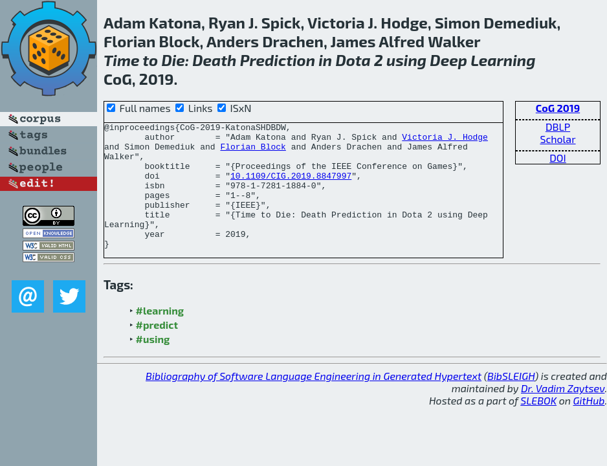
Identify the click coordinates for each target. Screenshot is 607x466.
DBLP (558, 126)
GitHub (589, 425)
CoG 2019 (558, 108)
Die (172, 59)
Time (122, 59)
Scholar (557, 139)
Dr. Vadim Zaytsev (562, 413)
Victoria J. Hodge (445, 140)
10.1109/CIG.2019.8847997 (290, 187)
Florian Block (252, 152)
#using (153, 364)
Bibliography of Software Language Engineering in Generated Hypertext (313, 401)
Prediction (277, 59)
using (406, 59)
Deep (448, 59)
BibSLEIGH (511, 401)
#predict (157, 350)
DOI (557, 157)
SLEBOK (538, 425)
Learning (502, 59)
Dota (352, 59)
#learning (160, 335)
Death (214, 59)
